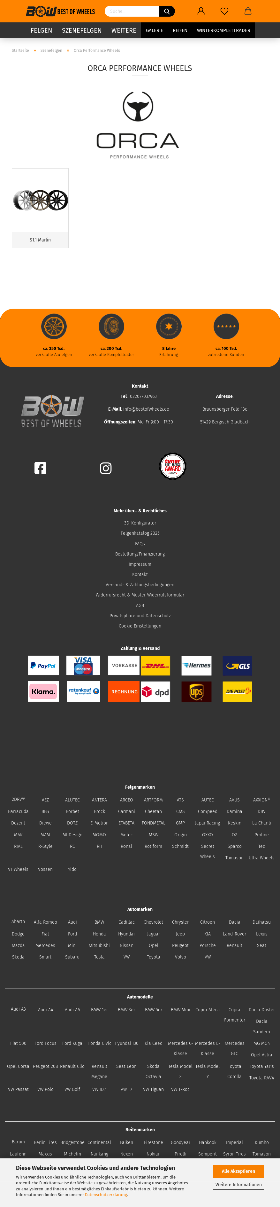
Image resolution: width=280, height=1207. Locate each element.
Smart (45, 957)
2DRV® (18, 799)
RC (72, 846)
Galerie (154, 30)
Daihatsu (262, 922)
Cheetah (153, 811)
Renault (234, 945)
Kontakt (140, 574)
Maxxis (45, 1154)
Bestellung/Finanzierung (140, 554)
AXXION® (261, 800)
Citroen (207, 922)
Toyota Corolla (234, 1071)
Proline (261, 835)
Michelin (72, 1154)
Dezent (18, 823)
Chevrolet (153, 922)
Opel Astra (261, 1055)
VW (127, 957)
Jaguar (153, 934)
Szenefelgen (82, 30)
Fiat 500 (18, 1043)
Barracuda (18, 811)
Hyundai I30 (127, 1043)
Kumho (262, 1142)
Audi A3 (18, 1009)
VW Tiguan (153, 1089)
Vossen (45, 869)
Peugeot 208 (45, 1066)
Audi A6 (72, 1010)
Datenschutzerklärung (106, 1194)
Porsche (208, 945)
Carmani (126, 811)
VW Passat (18, 1089)
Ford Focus (45, 1043)
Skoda (18, 957)
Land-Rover (234, 934)
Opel (153, 945)
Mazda (18, 945)
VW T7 (126, 1089)
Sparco (235, 846)
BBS (45, 811)
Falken (126, 1142)
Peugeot (180, 945)
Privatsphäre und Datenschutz (140, 616)
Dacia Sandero (261, 1026)
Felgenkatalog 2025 (140, 533)
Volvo (180, 957)
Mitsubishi (99, 945)
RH (99, 846)
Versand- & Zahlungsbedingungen (140, 585)
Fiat (45, 934)
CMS (180, 811)
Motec (126, 835)
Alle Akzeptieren (238, 1171)
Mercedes (45, 945)
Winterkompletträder (223, 30)
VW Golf (72, 1089)
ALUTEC (72, 800)
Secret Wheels (207, 851)
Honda (99, 934)
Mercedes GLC (235, 1048)
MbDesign (72, 835)
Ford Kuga (72, 1043)
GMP (180, 823)
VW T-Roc (180, 1089)
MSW (153, 835)
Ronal (126, 846)
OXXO (207, 835)
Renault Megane (99, 1071)
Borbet (72, 811)
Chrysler (180, 922)
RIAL (18, 846)
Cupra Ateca (207, 1010)
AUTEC (207, 800)
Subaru (72, 957)
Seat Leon (126, 1066)
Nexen (126, 1154)
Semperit (207, 1154)
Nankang (99, 1154)
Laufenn (18, 1154)
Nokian (154, 1154)
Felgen (41, 30)
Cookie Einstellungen (140, 626)
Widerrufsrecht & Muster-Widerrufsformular (140, 595)
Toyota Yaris (262, 1066)
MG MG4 (262, 1043)
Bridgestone (72, 1142)
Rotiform (153, 846)
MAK (18, 835)
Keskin (234, 823)
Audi (72, 922)
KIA (207, 934)
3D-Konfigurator (140, 523)
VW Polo (45, 1089)
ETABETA (126, 823)
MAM (45, 835)
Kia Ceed (154, 1043)
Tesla (99, 957)
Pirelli (180, 1154)
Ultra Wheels (262, 858)
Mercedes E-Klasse (207, 1048)
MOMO (99, 835)
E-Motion (99, 823)
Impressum (140, 564)
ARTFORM (153, 800)
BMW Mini (180, 1010)
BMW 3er (126, 1010)
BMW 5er (153, 1010)
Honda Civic (99, 1043)
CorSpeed (207, 811)
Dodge (18, 934)
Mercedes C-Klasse (180, 1048)
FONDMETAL (153, 823)
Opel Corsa (18, 1066)
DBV (262, 811)
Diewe (45, 823)
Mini (72, 945)
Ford (72, 934)
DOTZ (72, 823)
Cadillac (126, 922)
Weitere (123, 30)
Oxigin (180, 835)
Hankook (207, 1142)
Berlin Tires (45, 1142)
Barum (18, 1142)
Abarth (18, 921)
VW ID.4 (99, 1089)
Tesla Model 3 (180, 1071)
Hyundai (126, 934)
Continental (99, 1142)
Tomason (234, 858)
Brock (99, 811)
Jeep (180, 934)
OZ (234, 835)
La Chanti (261, 823)
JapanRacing (207, 823)
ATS (180, 800)
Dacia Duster (262, 1010)
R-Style (45, 846)
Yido (72, 869)
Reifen (180, 30)
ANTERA (99, 800)
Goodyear (180, 1142)
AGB (140, 605)
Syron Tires (234, 1154)
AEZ (45, 800)
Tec (261, 846)
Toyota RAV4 (261, 1078)
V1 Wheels (18, 869)
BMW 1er (99, 1010)
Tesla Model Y (207, 1071)
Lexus (262, 934)
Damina (234, 811)
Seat (261, 945)
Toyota (153, 957)
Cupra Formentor (234, 1015)
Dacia (234, 922)
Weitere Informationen (239, 1184)
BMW (99, 922)
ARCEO (126, 800)
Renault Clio (72, 1066)
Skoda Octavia (153, 1071)
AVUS (234, 800)
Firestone (153, 1142)
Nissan (126, 945)
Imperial (234, 1142)
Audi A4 (45, 1010)
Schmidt (180, 846)
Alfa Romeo (45, 922)
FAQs (140, 544)
